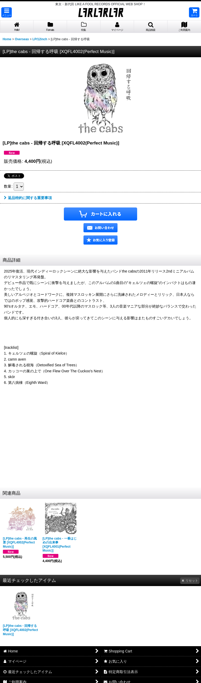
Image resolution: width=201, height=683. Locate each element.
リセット (190, 580)
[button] (6, 12)
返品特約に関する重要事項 (28, 198)
